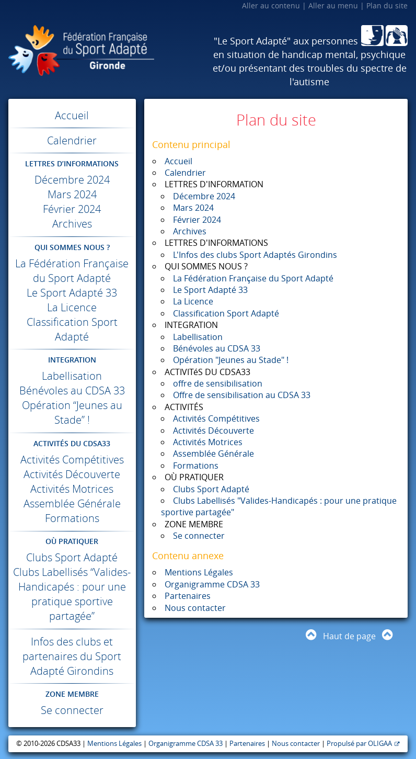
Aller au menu (333, 5)
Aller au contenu (271, 5)
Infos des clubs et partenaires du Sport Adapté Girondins (71, 656)
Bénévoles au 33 (72, 390)
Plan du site (387, 5)
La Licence (72, 307)
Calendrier (72, 140)
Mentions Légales (199, 572)
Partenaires (188, 596)
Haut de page (349, 636)
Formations (72, 518)
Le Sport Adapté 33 (72, 293)
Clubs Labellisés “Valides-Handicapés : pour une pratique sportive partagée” (72, 594)
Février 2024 (72, 209)
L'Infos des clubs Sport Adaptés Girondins (255, 254)
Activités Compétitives (72, 459)
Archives (72, 224)
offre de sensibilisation (217, 383)
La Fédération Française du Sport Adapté (72, 270)
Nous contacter (195, 608)
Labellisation (72, 376)
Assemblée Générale (72, 503)
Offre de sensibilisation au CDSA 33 (241, 395)
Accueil (72, 115)
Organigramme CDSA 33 (212, 584)
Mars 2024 (72, 194)
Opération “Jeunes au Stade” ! (72, 412)
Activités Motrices (71, 489)
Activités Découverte (72, 474)
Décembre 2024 (72, 180)
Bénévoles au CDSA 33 (216, 348)
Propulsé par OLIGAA (359, 743)
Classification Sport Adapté (72, 329)
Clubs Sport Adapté (72, 557)
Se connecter (72, 710)
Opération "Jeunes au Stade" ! (230, 360)
